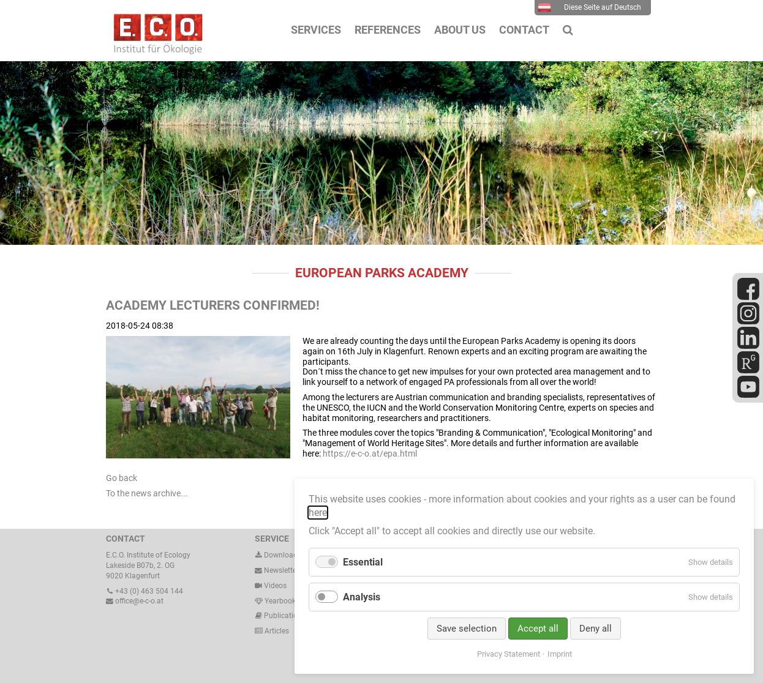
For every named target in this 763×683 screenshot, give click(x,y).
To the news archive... (147, 493)
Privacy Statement (508, 654)
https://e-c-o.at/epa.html (370, 453)
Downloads (278, 555)
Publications (285, 615)
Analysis (361, 597)
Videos (275, 585)
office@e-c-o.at (135, 601)
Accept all (537, 628)
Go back (121, 478)
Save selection (467, 628)
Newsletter (277, 570)
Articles (276, 631)
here (318, 512)
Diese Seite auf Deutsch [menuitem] (589, 7)
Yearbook (275, 601)
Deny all (595, 628)
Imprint (559, 654)
